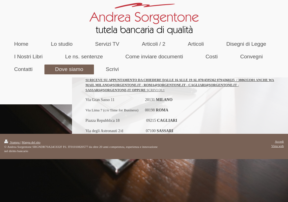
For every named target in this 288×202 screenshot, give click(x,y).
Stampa (12, 142)
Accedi (279, 141)
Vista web (277, 146)
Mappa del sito (31, 142)
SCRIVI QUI (156, 90)
